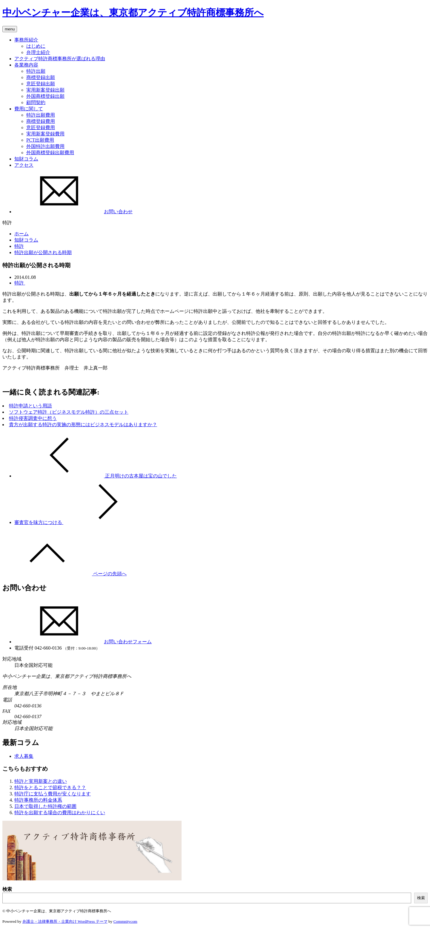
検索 (7, 889)
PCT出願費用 (40, 140)
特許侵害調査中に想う (33, 418)
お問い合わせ (73, 211)
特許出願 (35, 71)
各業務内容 (26, 64)
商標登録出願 (40, 77)
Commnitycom (125, 921)
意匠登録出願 (40, 83)
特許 (19, 246)
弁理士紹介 (38, 52)
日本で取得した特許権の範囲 (45, 806)
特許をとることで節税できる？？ (50, 787)
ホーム (21, 233)
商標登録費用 (40, 121)
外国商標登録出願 (45, 96)
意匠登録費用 (40, 127)
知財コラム (26, 158)
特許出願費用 (40, 115)
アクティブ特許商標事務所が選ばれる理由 (59, 58)
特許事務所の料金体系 (38, 800)
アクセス (23, 165)
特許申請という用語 (30, 405)
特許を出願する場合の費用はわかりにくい (59, 812)
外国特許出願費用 (45, 146)
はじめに (35, 46)
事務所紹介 (26, 39)
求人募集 (23, 756)
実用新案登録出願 (45, 89)
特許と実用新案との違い (40, 781)
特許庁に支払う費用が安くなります (52, 793)
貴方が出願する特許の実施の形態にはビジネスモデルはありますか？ (83, 424)
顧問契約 (35, 102)
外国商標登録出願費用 (50, 152)
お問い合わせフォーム (83, 641)
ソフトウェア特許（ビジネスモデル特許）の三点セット (68, 412)
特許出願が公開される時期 (43, 252)
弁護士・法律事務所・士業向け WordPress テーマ (65, 921)
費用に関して (28, 108)
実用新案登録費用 (45, 133)
